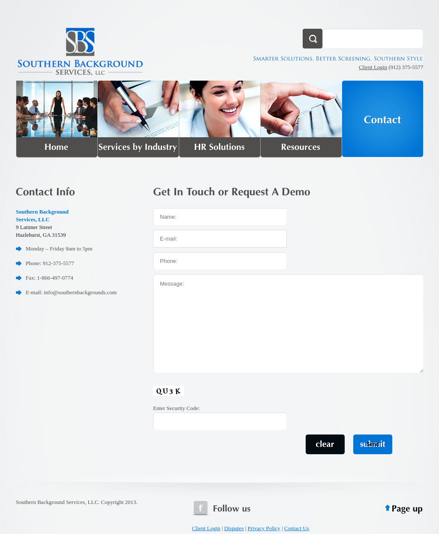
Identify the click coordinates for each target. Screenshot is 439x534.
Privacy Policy (264, 528)
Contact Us (296, 528)
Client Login (373, 67)
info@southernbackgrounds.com (80, 292)
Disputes (234, 528)
